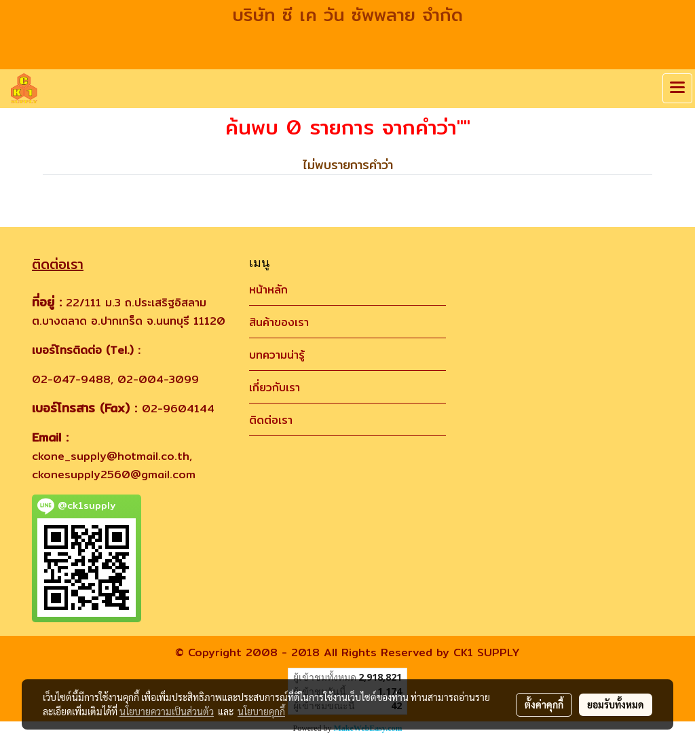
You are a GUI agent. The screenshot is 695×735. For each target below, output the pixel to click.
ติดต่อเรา (271, 420)
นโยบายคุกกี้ (261, 711)
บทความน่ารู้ (277, 354)
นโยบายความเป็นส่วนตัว (166, 711)
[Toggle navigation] (677, 88)
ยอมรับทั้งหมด (615, 704)
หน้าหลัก (268, 289)
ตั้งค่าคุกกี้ (544, 704)
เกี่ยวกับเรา (274, 387)
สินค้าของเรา (279, 322)
